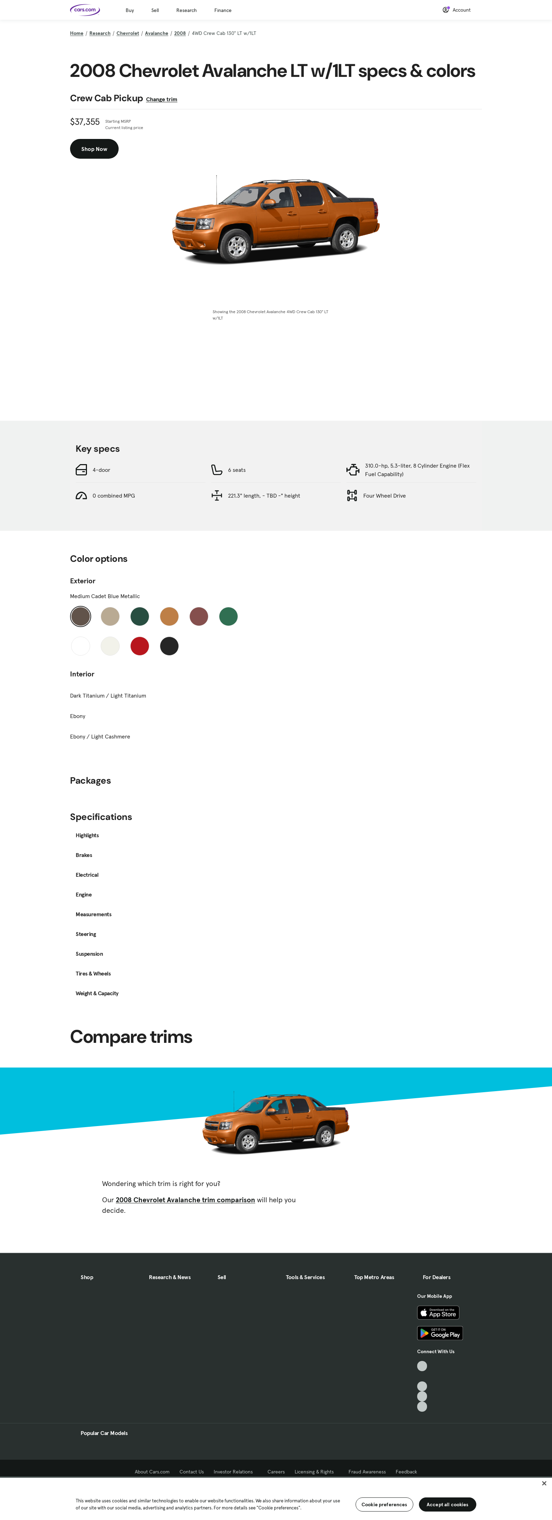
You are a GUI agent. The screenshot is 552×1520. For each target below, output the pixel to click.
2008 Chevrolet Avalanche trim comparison (185, 1199)
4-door (101, 469)
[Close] (544, 1483)
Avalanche (156, 33)
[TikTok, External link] (422, 1366)
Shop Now (94, 148)
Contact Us (192, 1472)
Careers (276, 1472)
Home (76, 33)
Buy (130, 10)
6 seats (237, 469)
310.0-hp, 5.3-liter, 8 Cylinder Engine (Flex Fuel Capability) (417, 470)
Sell (155, 10)
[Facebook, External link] (422, 1376)
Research (186, 10)
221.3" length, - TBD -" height (264, 495)
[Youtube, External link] (422, 1386)
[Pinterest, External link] (422, 1407)
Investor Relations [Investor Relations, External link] (236, 1472)
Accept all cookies (448, 1504)
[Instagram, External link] (422, 1396)
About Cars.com (152, 1472)
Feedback (406, 1472)
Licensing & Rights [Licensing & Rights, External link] (317, 1472)
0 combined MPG (114, 495)
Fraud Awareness (367, 1472)
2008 (180, 33)
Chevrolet (128, 33)
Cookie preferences (384, 1504)
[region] (276, 1498)
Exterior (82, 580)
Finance (223, 10)
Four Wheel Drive (384, 495)
